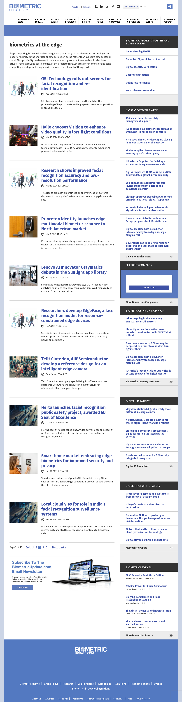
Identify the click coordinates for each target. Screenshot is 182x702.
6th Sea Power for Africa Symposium (149, 588)
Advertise (49, 698)
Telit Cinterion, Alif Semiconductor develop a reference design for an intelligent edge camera (74, 363)
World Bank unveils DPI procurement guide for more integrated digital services (147, 433)
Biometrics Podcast (169, 20)
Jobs (130, 698)
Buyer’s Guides (55, 20)
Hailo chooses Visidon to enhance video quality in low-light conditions (76, 130)
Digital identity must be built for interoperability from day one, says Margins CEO (146, 232)
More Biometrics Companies (142, 302)
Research (68, 683)
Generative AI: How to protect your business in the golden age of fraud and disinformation (148, 518)
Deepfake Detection (137, 74)
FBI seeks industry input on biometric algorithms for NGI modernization (147, 209)
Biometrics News (23, 20)
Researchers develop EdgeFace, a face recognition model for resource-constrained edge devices (77, 315)
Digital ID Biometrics (137, 466)
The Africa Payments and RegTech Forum (149, 612)
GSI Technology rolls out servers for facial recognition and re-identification (76, 83)
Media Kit (63, 698)
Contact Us (118, 698)
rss (96, 6)
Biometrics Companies (115, 20)
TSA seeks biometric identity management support (142, 120)
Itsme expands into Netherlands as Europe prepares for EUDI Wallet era (146, 220)
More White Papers (136, 547)
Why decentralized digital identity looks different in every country (148, 411)
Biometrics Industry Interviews (143, 381)
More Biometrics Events (139, 635)
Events (158, 683)
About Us (75, 7)
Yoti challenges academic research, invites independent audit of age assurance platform (146, 186)
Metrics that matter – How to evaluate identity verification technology (148, 531)
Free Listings (77, 698)
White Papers (86, 683)
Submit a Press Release (98, 698)
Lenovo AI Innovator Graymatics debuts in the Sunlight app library (74, 270)
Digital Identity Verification (141, 67)
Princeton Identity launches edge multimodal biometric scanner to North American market (73, 223)
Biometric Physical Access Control (145, 59)
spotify (118, 6)
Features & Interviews (70, 20)
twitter (107, 6)
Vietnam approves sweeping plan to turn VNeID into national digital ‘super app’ (149, 198)
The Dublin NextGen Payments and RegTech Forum (149, 624)
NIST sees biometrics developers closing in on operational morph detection (149, 141)
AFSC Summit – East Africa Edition (149, 577)
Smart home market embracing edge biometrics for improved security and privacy (77, 460)
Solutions (120, 683)
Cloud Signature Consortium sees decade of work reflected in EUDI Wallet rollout (148, 332)
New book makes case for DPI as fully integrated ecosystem (147, 457)
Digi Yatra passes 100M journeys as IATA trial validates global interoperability (148, 174)
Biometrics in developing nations (91, 688)
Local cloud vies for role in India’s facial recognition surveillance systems (73, 509)
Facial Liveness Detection (140, 90)
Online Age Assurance (138, 82)
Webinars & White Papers (133, 20)
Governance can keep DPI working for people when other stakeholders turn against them (147, 246)
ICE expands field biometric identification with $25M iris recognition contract (149, 130)
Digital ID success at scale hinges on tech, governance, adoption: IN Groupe (148, 446)
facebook (113, 6)
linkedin (102, 6)
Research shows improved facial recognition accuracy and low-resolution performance (72, 175)
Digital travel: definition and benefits (147, 540)
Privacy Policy (143, 698)
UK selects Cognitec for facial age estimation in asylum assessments (145, 163)
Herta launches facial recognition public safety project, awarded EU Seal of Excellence (73, 412)
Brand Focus (100, 20)
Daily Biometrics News (138, 256)
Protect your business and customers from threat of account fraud (147, 495)
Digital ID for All (40, 20)
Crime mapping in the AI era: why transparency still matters (144, 320)
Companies (104, 683)
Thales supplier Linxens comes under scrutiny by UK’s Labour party (147, 152)
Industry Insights (86, 20)
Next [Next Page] (55, 547)
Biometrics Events (152, 20)
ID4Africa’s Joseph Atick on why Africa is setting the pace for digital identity (148, 372)
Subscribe (87, 7)
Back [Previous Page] (28, 547)
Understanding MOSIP (138, 51)
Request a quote (140, 683)
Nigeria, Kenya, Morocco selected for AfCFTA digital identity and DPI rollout (147, 421)
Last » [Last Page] (62, 547)
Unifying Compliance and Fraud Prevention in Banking (149, 600)
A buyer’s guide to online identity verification (145, 506)
